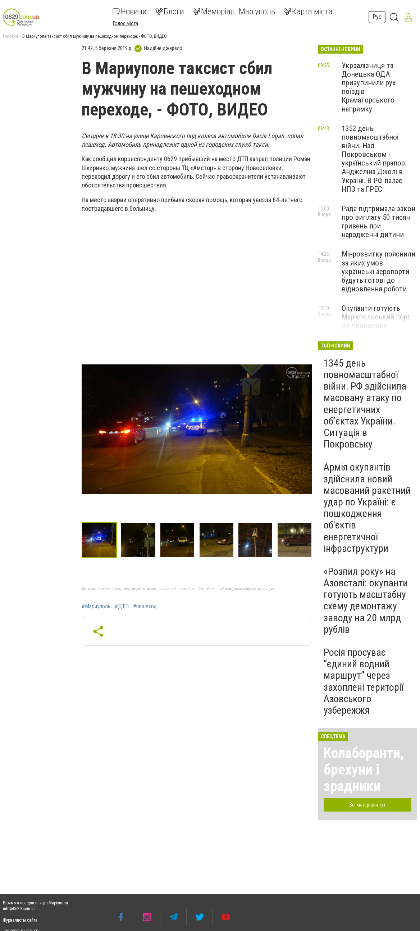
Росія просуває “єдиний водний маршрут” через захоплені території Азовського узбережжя (363, 681)
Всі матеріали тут (367, 805)
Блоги (169, 11)
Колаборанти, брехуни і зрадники (364, 770)
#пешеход (145, 606)
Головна (10, 36)
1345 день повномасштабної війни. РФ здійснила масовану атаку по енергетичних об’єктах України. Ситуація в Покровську (365, 403)
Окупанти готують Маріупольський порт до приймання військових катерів (376, 321)
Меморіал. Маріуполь (234, 11)
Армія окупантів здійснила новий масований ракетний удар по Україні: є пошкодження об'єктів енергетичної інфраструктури (367, 507)
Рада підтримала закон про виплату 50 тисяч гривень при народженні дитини (378, 221)
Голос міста (125, 23)
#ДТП (122, 606)
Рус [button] (377, 16)
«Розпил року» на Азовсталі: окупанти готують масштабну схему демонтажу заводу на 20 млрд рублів (366, 600)
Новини (130, 11)
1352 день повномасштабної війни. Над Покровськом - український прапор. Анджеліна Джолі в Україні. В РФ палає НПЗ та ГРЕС (374, 159)
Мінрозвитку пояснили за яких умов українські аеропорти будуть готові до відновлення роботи (378, 271)
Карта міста (308, 11)
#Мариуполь (96, 606)
